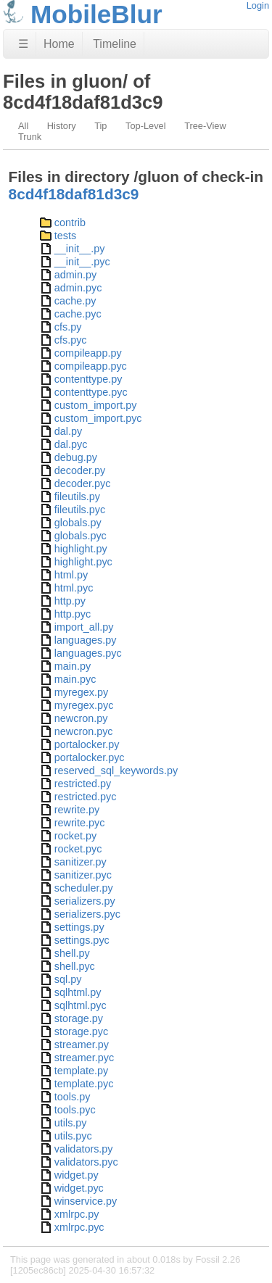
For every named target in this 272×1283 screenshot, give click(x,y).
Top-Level (145, 125)
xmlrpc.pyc (79, 1227)
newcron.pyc (83, 731)
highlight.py (80, 549)
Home (59, 44)
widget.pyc (79, 1188)
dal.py (68, 431)
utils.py (70, 1123)
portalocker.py (87, 744)
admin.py (75, 275)
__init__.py (79, 248)
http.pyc (72, 614)
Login (258, 5)
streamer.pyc (84, 1057)
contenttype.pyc (91, 392)
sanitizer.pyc (83, 875)
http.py (70, 601)
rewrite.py (76, 809)
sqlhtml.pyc (80, 1005)
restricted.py (82, 783)
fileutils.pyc (79, 509)
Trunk (29, 136)
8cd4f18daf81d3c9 (74, 194)
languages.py (85, 640)
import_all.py (84, 627)
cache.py (75, 301)
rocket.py (75, 836)
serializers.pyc (87, 914)
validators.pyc (86, 1162)
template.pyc (84, 1083)
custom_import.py (95, 405)
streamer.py (81, 1044)
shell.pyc (74, 966)
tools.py (72, 1097)
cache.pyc (78, 314)
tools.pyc (75, 1110)
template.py (81, 1070)
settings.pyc (82, 940)
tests (65, 235)
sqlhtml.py (78, 992)
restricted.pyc (85, 796)
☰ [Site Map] (23, 44)
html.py (71, 575)
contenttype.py (88, 379)
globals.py (78, 522)
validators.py (83, 1149)
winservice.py (85, 1201)
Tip (100, 125)
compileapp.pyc (90, 366)
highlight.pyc (83, 562)
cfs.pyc (70, 340)
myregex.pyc (84, 705)
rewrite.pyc (79, 823)
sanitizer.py (80, 862)
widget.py (76, 1175)
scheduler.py (83, 888)
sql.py (68, 979)
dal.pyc (71, 444)
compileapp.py (88, 353)
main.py (72, 666)
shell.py (72, 953)
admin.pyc (78, 288)
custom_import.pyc (98, 418)
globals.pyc (80, 535)
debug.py (75, 457)
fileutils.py (77, 496)
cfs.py (68, 327)
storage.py (78, 1018)
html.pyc (74, 588)
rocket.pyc (78, 849)
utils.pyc (73, 1136)
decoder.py (79, 470)
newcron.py (81, 718)
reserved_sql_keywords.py (116, 770)
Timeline (114, 44)
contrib (70, 222)
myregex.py (81, 692)
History (61, 125)
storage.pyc (81, 1031)
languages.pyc (88, 653)
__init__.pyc (82, 261)
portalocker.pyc (89, 757)
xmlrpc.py (76, 1214)
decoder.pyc (82, 483)
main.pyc (75, 679)
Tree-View (205, 125)
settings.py (79, 927)
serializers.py (84, 901)
